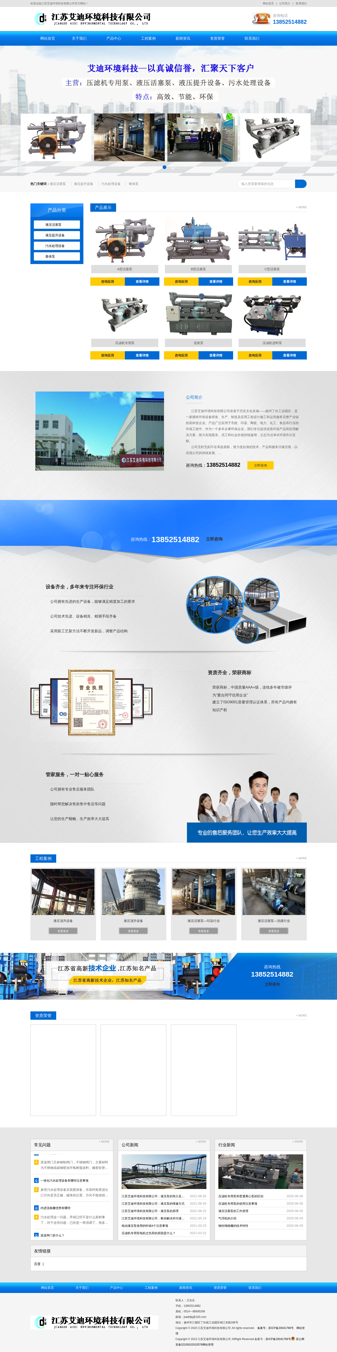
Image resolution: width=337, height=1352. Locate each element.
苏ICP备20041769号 (278, 1339)
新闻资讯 (183, 38)
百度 (37, 1264)
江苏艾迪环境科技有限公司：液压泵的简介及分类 (157, 1196)
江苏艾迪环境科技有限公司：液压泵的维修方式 (155, 1203)
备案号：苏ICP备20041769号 (275, 1328)
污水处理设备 (111, 184)
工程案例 (148, 38)
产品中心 (113, 38)
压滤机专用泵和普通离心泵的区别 (242, 1196)
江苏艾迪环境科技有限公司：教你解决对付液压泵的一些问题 (165, 1218)
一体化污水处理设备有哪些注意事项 (66, 1181)
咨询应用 (107, 281)
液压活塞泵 (58, 184)
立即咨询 (214, 539)
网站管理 (208, 1344)
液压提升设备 (83, 184)
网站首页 (268, 3)
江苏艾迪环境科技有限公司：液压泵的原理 (152, 1211)
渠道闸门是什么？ (53, 1236)
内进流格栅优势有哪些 (57, 1209)
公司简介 (284, 3)
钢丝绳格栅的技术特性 (234, 1225)
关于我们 (79, 38)
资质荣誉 (217, 38)
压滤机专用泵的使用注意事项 (239, 1203)
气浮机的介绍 (228, 1218)
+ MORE (301, 207)
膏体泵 (133, 184)
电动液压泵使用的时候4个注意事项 (147, 1225)
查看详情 (142, 281)
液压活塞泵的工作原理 (234, 1211)
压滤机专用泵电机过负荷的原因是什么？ (151, 1233)
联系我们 (301, 3)
